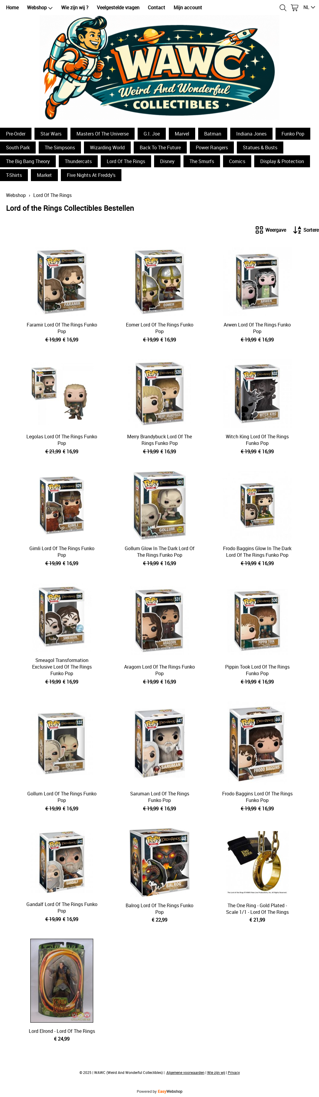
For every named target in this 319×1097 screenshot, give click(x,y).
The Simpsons (60, 147)
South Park (18, 147)
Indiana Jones (251, 133)
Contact (156, 7)
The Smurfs (201, 161)
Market (44, 175)
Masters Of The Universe (102, 133)
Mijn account (188, 7)
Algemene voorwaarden (185, 1072)
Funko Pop (293, 133)
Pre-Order (15, 133)
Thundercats (78, 161)
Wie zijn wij (216, 1072)
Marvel (182, 133)
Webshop (40, 7)
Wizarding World (107, 147)
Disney (167, 161)
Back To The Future (160, 147)
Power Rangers (212, 147)
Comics (237, 161)
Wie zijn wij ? (74, 7)
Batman (212, 133)
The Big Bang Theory (28, 161)
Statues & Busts (260, 147)
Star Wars (50, 133)
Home (12, 7)
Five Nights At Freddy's (91, 175)
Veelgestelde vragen (118, 7)
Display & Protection (282, 161)
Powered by (159, 1091)
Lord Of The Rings (126, 161)
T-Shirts (14, 175)
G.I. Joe (152, 133)
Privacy (234, 1072)
